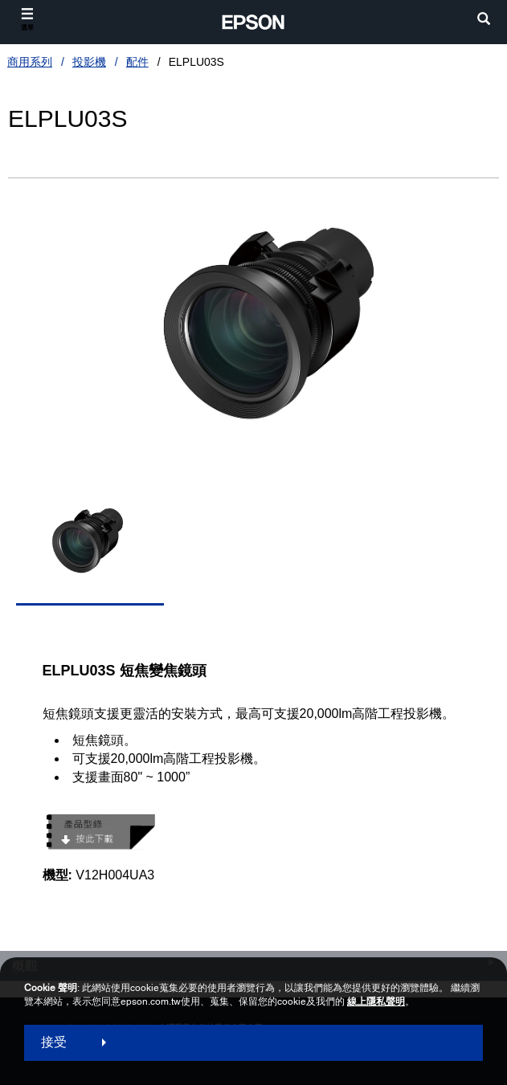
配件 (137, 61)
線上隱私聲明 (376, 1001)
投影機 (89, 61)
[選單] (27, 19)
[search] (483, 20)
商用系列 (29, 61)
